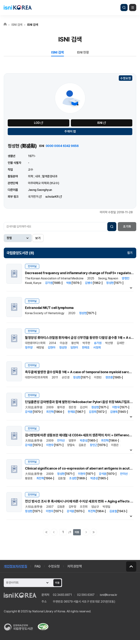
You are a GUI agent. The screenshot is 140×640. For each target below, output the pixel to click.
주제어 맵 (70, 131)
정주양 (29, 347)
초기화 (127, 226)
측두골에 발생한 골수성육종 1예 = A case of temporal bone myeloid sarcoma (80, 372)
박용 (68, 283)
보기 (38, 238)
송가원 (98, 343)
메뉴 (132, 7)
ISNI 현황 (83, 52)
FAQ (38, 566)
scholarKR (52, 196)
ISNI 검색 (57, 52)
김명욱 (114, 412)
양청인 (125, 278)
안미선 (61, 440)
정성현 (110, 283)
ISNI (99, 123)
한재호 (86, 347)
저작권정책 (74, 566)
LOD (37, 123)
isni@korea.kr (108, 595)
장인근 (94, 445)
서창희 (97, 347)
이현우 (116, 407)
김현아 (51, 347)
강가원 (49, 283)
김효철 (113, 511)
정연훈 (109, 377)
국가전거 (33, 196)
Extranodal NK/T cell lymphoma (49, 308)
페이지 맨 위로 (131, 566)
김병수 (89, 283)
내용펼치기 (131, 287)
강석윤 (29, 412)
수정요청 (125, 78)
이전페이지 (54, 532)
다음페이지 (86, 532)
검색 (124, 7)
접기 (129, 253)
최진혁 (50, 412)
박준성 (84, 440)
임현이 (74, 347)
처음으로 (46, 532)
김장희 (93, 412)
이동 (77, 532)
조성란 (73, 478)
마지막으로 (93, 532)
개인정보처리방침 (15, 566)
